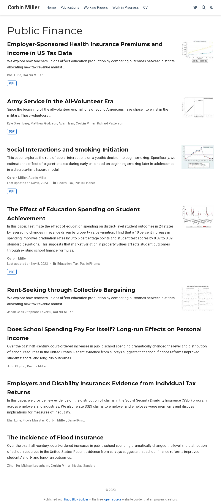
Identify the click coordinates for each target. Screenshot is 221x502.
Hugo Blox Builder (76, 499)
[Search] (204, 7)
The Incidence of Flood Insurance (55, 437)
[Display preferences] (211, 7)
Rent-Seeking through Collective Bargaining (71, 290)
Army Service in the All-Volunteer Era (60, 101)
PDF (11, 83)
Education (64, 263)
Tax (70, 183)
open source (113, 499)
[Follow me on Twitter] (195, 7)
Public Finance (85, 183)
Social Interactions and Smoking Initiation (68, 149)
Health (62, 183)
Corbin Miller (23, 7)
